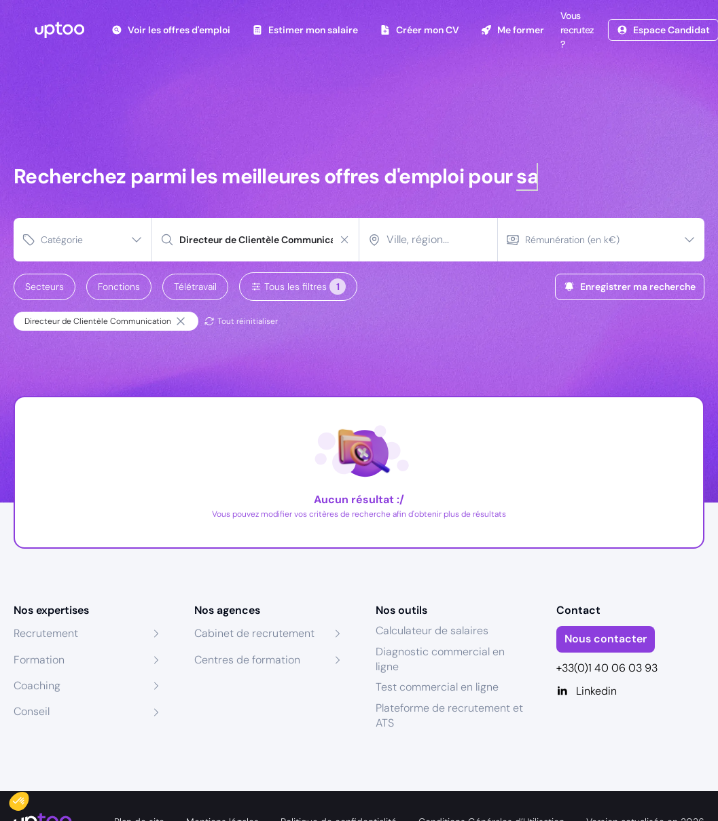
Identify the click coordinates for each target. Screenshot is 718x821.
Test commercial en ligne (437, 687)
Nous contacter (605, 639)
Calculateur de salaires (432, 630)
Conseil (32, 711)
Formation (39, 660)
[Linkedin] (630, 691)
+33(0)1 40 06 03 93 (607, 668)
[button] (28, 798)
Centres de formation (247, 660)
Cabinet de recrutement (254, 633)
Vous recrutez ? (576, 30)
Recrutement (46, 633)
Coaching (37, 685)
